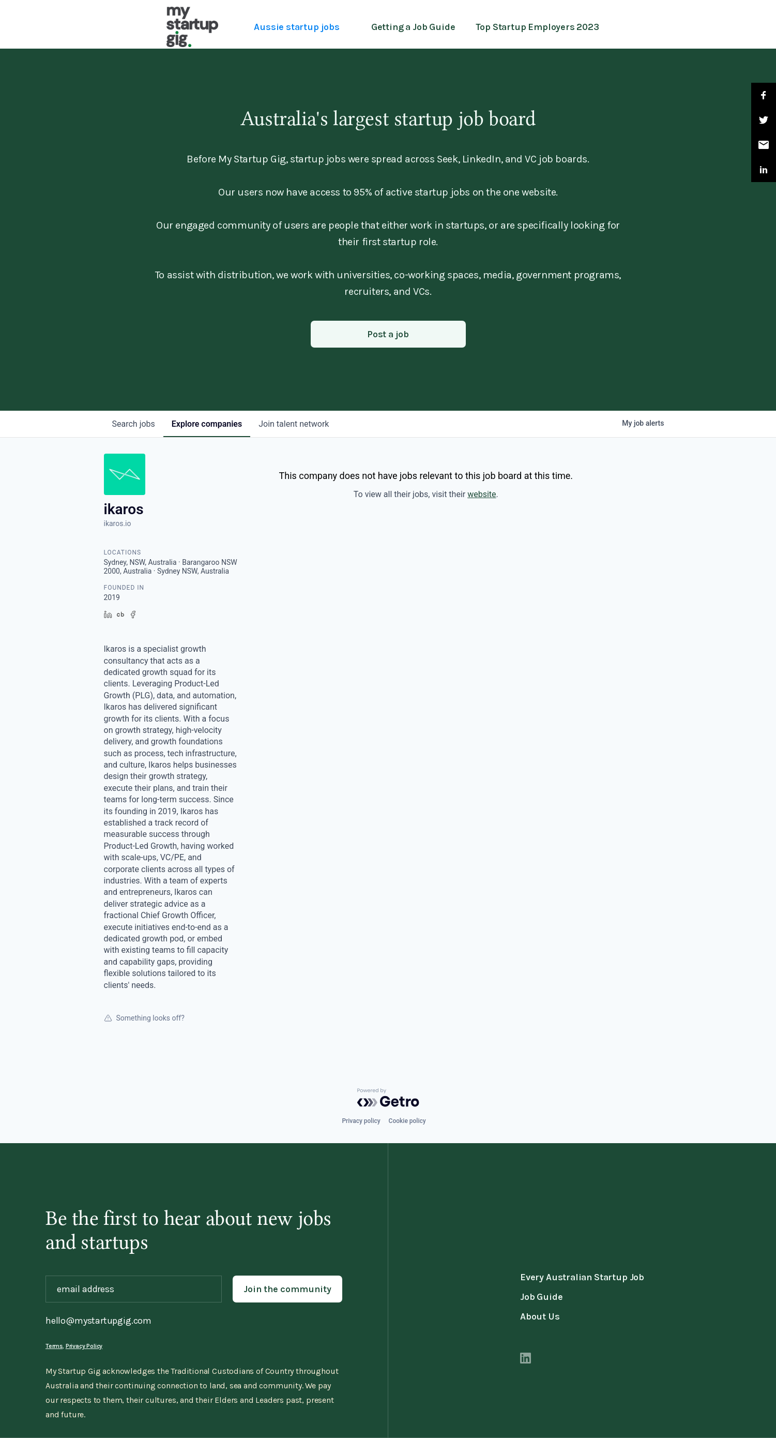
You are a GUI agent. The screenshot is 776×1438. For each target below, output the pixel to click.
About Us (540, 1316)
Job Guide (541, 1296)
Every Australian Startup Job (582, 1277)
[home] (192, 27)
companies (207, 424)
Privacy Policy (84, 1346)
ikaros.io (117, 523)
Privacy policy (361, 1121)
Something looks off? (144, 1018)
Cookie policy (407, 1121)
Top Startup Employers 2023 (537, 27)
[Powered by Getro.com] (388, 1097)
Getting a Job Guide (413, 27)
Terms (54, 1346)
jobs (133, 424)
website (481, 494)
